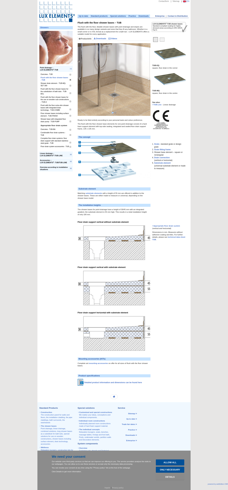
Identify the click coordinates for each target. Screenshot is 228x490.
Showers (44, 27)
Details (170, 477)
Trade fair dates (128, 424)
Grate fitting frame (162, 149)
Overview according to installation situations (54, 168)
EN (186, 1)
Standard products (99, 16)
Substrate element (162, 163)
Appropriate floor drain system (166, 226)
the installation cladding (55, 417)
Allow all (170, 462)
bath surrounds (55, 420)
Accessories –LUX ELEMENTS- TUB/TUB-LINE (53, 161)
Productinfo (85, 39)
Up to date (83, 16)
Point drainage (46, 428)
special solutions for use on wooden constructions (55, 436)
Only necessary (170, 469)
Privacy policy (117, 488)
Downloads (144, 16)
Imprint (107, 488)
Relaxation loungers (49, 450)
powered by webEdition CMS (218, 484)
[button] (79, 79)
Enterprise (160, 16)
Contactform (164, 1)
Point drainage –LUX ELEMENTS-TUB (49, 69)
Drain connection (162, 158)
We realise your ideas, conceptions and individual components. (95, 414)
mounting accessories (98, 363)
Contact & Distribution (178, 16)
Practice (132, 16)
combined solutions (48, 431)
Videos (112, 39)
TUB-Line (157, 105)
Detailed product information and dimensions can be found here (113, 383)
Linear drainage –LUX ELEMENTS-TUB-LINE (51, 154)
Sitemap (176, 1)
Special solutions (118, 16)
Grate (156, 144)
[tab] (155, 40)
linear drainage (59, 428)
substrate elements (93, 193)
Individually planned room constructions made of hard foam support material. (95, 423)
